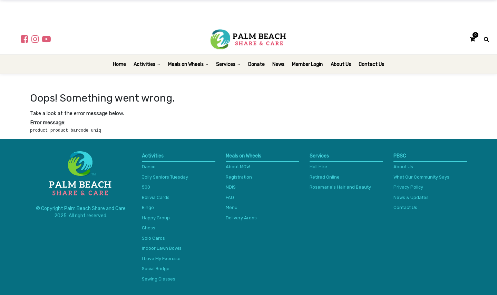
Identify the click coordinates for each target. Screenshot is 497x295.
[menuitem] (119, 64)
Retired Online (325, 177)
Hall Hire (318, 166)
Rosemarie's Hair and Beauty (340, 187)
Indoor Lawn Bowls (162, 248)
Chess (148, 227)
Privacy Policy (408, 187)
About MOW (238, 166)
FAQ (230, 197)
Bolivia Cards (155, 197)
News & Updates (411, 197)
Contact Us (405, 207)
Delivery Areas (241, 217)
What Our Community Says (421, 177)
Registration (239, 177)
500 (146, 187)
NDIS (231, 187)
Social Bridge (155, 268)
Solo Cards (153, 238)
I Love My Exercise (161, 258)
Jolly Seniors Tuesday (165, 177)
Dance (149, 166)
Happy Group (156, 217)
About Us (403, 166)
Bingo (148, 207)
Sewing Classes (158, 279)
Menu (231, 207)
